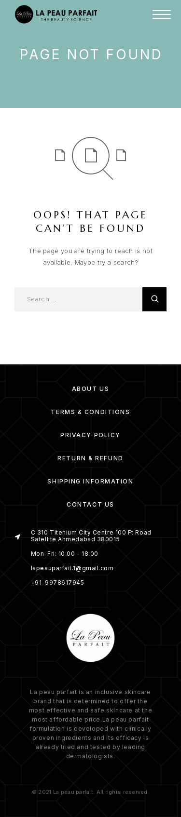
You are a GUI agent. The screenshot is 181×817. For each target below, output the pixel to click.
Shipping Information (90, 481)
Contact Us (90, 504)
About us (90, 388)
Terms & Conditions (90, 411)
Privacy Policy (90, 435)
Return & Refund (90, 458)
